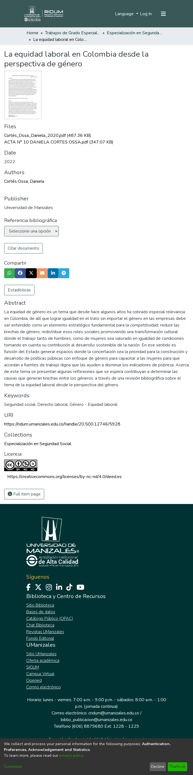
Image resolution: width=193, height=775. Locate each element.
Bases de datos (40, 612)
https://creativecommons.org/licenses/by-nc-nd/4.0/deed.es (64, 477)
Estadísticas (19, 290)
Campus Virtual (40, 674)
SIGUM (32, 667)
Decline (157, 766)
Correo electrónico (43, 687)
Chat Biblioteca (40, 625)
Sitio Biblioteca (40, 605)
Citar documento (23, 248)
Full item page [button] (24, 494)
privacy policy (71, 755)
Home (32, 33)
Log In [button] (146, 14)
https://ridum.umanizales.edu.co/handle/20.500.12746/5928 (62, 424)
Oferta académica (42, 660)
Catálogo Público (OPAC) (49, 618)
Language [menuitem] (125, 14)
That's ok (177, 766)
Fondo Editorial (40, 638)
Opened (34, 680)
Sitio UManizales (41, 654)
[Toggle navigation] (163, 13)
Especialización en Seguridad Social (134, 33)
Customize (13, 766)
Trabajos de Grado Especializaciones (72, 33)
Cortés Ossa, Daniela (24, 181)
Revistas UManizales (45, 632)
